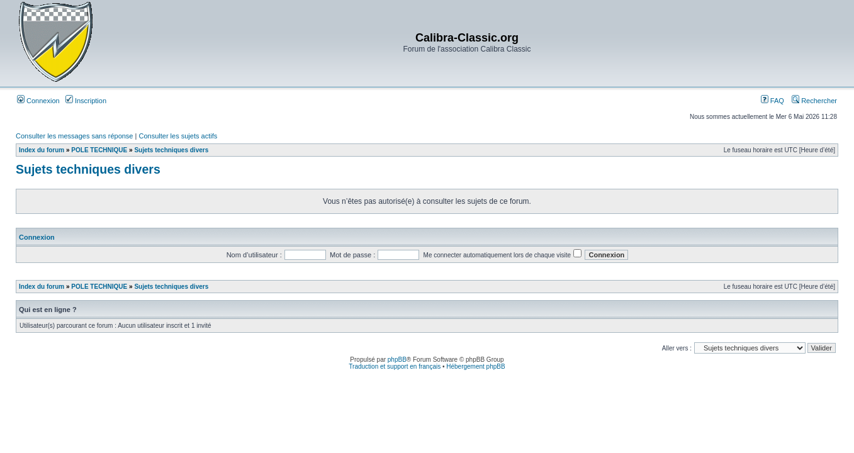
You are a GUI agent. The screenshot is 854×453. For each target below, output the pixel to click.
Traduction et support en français (395, 366)
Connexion (38, 100)
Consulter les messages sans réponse (74, 136)
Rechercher (814, 100)
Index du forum (41, 150)
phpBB (397, 359)
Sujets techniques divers (171, 150)
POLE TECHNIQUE (99, 150)
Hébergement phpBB (475, 366)
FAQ (772, 100)
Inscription (85, 100)
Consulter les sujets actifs (177, 136)
